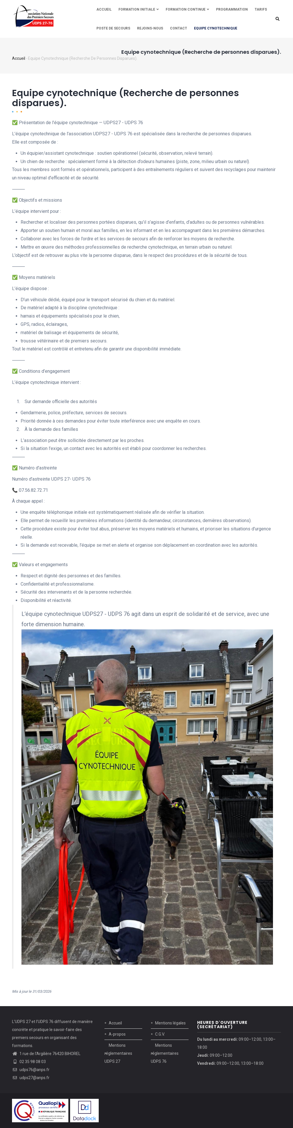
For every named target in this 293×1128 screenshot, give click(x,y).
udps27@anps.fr (31, 1077)
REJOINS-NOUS (150, 28)
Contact (178, 28)
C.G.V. (160, 1034)
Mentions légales (170, 1023)
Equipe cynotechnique (215, 28)
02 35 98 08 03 (29, 1061)
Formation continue (187, 9)
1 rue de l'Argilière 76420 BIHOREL (49, 1053)
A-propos (117, 1034)
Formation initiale (138, 9)
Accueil (104, 9)
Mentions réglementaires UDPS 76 (165, 1053)
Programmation (232, 9)
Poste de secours (113, 28)
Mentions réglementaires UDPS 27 (118, 1053)
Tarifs (261, 9)
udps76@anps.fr (31, 1069)
